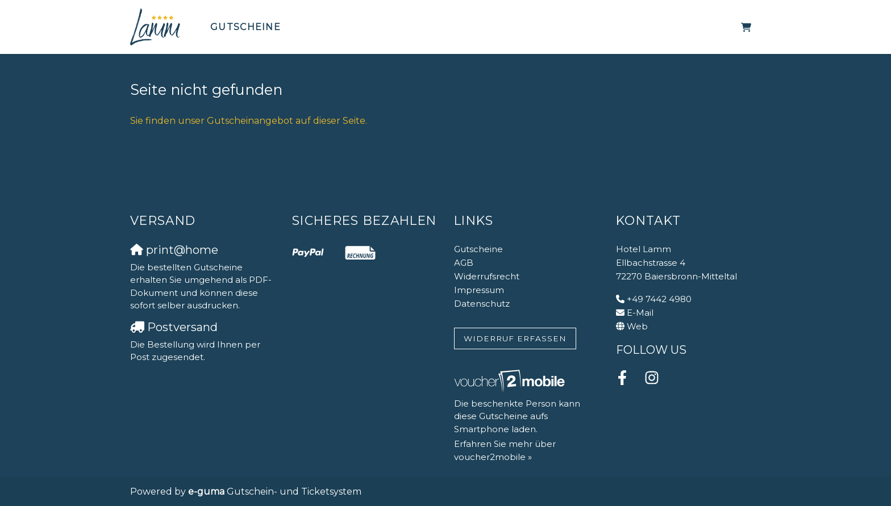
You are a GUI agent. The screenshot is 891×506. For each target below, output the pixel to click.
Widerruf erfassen (515, 338)
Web (637, 326)
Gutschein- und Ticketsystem (274, 491)
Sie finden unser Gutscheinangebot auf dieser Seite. (248, 120)
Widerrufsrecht (486, 276)
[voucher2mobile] (511, 380)
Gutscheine (245, 27)
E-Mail (640, 312)
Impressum (479, 290)
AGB (463, 262)
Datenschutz (482, 303)
